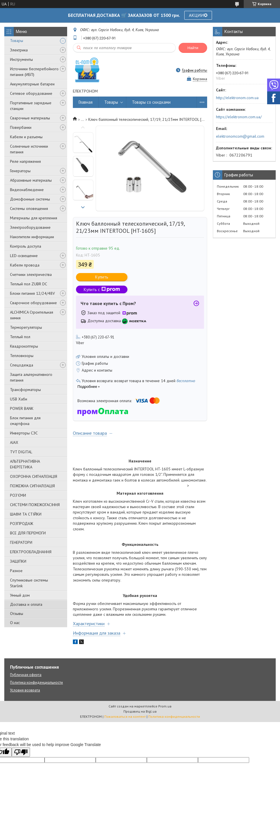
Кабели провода (24, 265)
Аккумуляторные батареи (32, 84)
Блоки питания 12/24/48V (32, 293)
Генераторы (20, 170)
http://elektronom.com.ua (237, 97)
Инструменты (21, 59)
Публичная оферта (25, 674)
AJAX (14, 442)
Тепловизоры (21, 355)
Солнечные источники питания (29, 149)
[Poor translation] (21, 752)
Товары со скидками (151, 102)
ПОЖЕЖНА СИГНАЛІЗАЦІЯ (32, 485)
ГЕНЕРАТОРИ (21, 542)
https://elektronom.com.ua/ (239, 116)
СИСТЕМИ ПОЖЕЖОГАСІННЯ (35, 504)
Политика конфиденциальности (36, 682)
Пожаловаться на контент (125, 716)
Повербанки (20, 127)
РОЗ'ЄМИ (18, 495)
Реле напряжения (25, 161)
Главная (86, 102)
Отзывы (16, 613)
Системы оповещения (29, 208)
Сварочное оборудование (33, 302)
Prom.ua (164, 706)
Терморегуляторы (26, 327)
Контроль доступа (25, 246)
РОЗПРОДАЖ (21, 523)
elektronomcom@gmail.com (240, 136)
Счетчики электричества (31, 274)
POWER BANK (21, 408)
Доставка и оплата (26, 604)
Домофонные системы (30, 199)
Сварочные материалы (30, 118)
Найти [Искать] (192, 48)
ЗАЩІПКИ (18, 561)
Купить (101, 277)
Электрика (19, 50)
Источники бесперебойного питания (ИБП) (34, 71)
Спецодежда (21, 365)
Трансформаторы (25, 389)
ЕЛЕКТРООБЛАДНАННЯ (30, 551)
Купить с (102, 289)
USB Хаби (18, 399)
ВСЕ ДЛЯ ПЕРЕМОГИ (28, 533)
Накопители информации (32, 236)
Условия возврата (25, 690)
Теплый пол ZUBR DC (28, 283)
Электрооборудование (30, 227)
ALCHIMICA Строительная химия (31, 315)
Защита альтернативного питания (31, 377)
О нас (15, 622)
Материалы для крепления (33, 217)
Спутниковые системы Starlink (29, 583)
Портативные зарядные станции (30, 105)
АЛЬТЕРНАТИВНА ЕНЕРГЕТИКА (25, 464)
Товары (16, 40)
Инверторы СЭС (24, 433)
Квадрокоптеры (24, 346)
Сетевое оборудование (31, 93)
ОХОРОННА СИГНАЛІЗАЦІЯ (33, 476)
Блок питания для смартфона (25, 420)
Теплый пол (20, 336)
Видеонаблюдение (27, 189)
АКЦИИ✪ (198, 15)
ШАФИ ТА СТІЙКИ (25, 514)
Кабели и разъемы (26, 136)
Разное (16, 570)
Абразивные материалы (31, 180)
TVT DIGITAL (21, 451)
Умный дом (20, 595)
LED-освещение (24, 255)
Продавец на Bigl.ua (140, 711)
